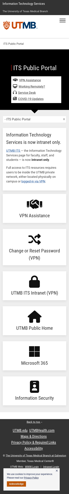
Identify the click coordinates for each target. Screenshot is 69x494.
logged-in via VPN (33, 181)
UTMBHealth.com (42, 430)
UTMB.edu (20, 430)
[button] (63, 20)
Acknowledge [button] (16, 484)
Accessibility (33, 448)
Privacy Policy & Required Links (33, 442)
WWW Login (32, 466)
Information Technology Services (24, 4)
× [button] (56, 470)
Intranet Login (51, 466)
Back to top (34, 422)
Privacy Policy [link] (31, 477)
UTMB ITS (13, 150)
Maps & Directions (34, 436)
